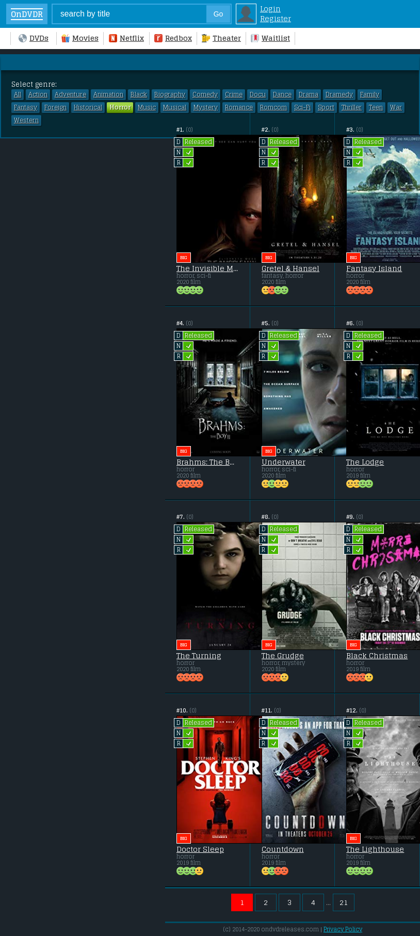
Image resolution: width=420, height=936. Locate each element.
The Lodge (365, 462)
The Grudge (283, 656)
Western (26, 120)
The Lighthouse (375, 849)
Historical (88, 107)
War (396, 107)
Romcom (273, 107)
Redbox (173, 37)
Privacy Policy (343, 929)
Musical (174, 107)
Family (369, 94)
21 (344, 902)
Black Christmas (377, 656)
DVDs (34, 37)
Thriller (352, 107)
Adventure (70, 94)
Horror (120, 107)
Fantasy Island (374, 268)
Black (139, 94)
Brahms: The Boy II (207, 462)
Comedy (205, 94)
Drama (308, 94)
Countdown (283, 849)
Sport (326, 107)
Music (147, 107)
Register (275, 18)
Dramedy (339, 94)
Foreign (55, 107)
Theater (221, 37)
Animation (108, 94)
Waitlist (270, 37)
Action (37, 94)
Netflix (126, 37)
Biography (169, 94)
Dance (282, 94)
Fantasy (25, 107)
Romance (239, 107)
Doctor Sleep (200, 849)
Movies (80, 37)
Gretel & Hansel (290, 268)
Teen (376, 107)
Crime (234, 94)
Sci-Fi (302, 107)
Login (270, 8)
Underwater (283, 462)
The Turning (198, 656)
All (17, 94)
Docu (258, 94)
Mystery (205, 107)
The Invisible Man (207, 268)
